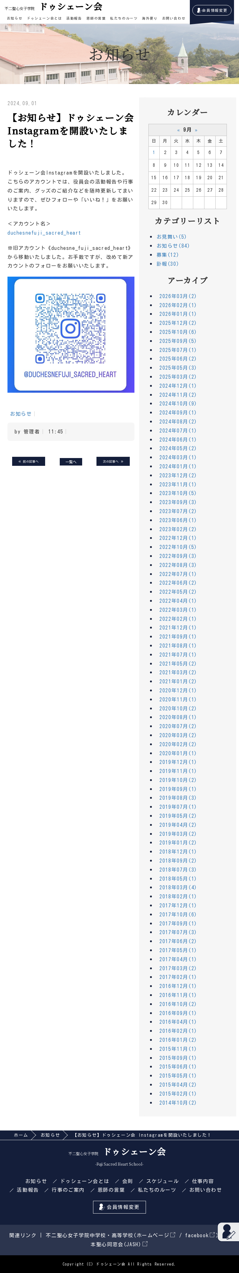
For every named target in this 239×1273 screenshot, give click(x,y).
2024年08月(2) (178, 421)
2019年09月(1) (178, 789)
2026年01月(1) (178, 313)
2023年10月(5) (178, 493)
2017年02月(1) (178, 977)
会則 (127, 1181)
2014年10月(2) (178, 1102)
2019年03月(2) (178, 833)
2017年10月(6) (178, 914)
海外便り (149, 18)
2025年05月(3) (178, 367)
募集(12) (168, 254)
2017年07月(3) (178, 932)
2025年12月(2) (178, 323)
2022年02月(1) (178, 618)
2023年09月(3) (178, 502)
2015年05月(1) (178, 1075)
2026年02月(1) (178, 305)
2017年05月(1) (178, 950)
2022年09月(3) (178, 556)
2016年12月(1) (178, 986)
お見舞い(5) (172, 236)
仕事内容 (203, 1181)
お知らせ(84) (173, 245)
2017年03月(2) (178, 968)
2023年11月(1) (178, 484)
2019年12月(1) (178, 762)
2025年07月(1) (178, 350)
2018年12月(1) (178, 851)
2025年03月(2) (178, 376)
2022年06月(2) (178, 582)
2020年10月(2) (178, 708)
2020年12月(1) (178, 690)
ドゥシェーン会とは (44, 18)
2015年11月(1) (178, 1048)
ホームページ (156, 1235)
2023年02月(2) (178, 529)
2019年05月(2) (178, 815)
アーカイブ (187, 280)
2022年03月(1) (178, 609)
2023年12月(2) (178, 475)
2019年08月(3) (178, 797)
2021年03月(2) (178, 672)
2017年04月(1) (178, 959)
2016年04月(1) (178, 1021)
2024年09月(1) (178, 412)
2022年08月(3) (178, 565)
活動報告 (74, 18)
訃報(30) (168, 263)
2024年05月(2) (178, 448)
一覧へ (71, 462)
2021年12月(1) (178, 627)
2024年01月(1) (178, 466)
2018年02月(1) (178, 896)
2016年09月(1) (178, 1013)
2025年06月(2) (178, 358)
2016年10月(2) (178, 1004)
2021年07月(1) (178, 654)
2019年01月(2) (178, 842)
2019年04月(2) (178, 824)
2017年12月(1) (178, 905)
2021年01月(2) (178, 681)
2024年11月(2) (178, 394)
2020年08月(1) (178, 717)
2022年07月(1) (178, 574)
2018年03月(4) (178, 887)
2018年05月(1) (178, 878)
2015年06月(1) (178, 1066)
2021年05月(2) (178, 663)
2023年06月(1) (178, 520)
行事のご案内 (68, 1189)
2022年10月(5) (178, 547)
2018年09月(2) (178, 860)
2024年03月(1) (178, 457)
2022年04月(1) (178, 600)
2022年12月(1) (178, 538)
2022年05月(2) (178, 591)
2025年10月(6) (178, 332)
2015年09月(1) (178, 1057)
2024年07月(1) (178, 430)
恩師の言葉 (96, 18)
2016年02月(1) (178, 1030)
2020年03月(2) (178, 735)
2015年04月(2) (178, 1084)
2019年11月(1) (178, 771)
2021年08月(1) (178, 645)
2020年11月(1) (178, 699)
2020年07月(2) (178, 726)
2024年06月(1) (178, 439)
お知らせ (14, 18)
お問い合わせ (174, 18)
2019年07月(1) (178, 806)
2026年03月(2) (178, 296)
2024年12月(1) (178, 385)
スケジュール (162, 1181)
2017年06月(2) (178, 941)
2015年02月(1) (178, 1093)
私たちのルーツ (124, 18)
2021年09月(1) (178, 636)
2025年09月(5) (178, 341)
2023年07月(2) (178, 511)
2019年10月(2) (178, 780)
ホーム (21, 1135)
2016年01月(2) (178, 1039)
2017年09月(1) (178, 923)
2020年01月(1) (178, 753)
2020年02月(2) (178, 744)
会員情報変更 (214, 10)
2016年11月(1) (178, 995)
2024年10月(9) (178, 403)
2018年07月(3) (178, 869)
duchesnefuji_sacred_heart (44, 232)
